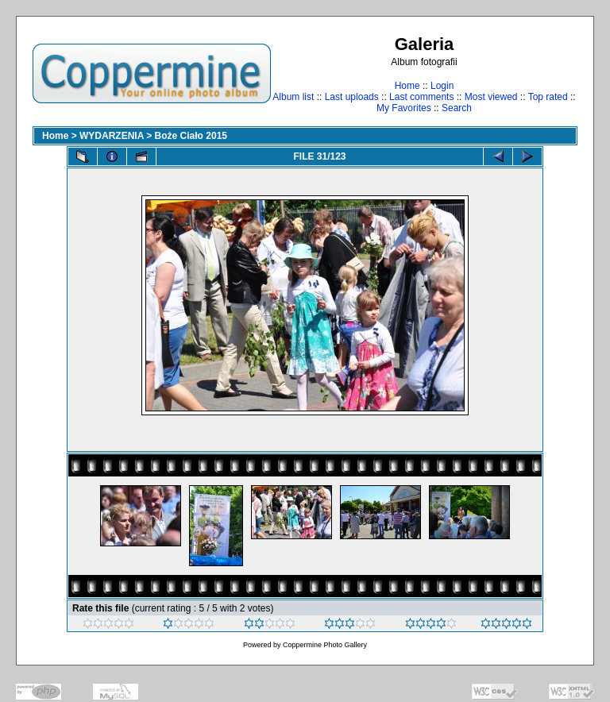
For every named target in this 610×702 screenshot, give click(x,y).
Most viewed (491, 96)
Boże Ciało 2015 (191, 135)
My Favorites (403, 108)
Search (457, 108)
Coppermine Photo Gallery (325, 645)
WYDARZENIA (111, 135)
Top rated (548, 96)
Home (407, 85)
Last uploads (352, 96)
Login (442, 85)
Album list (293, 96)
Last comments (421, 96)
